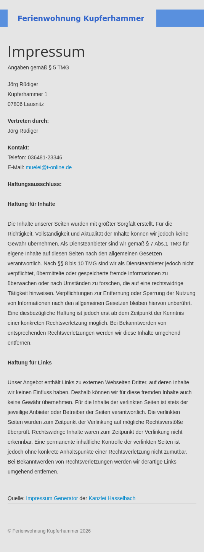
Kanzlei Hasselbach (111, 498)
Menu (190, 18)
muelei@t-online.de (49, 167)
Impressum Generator (52, 498)
